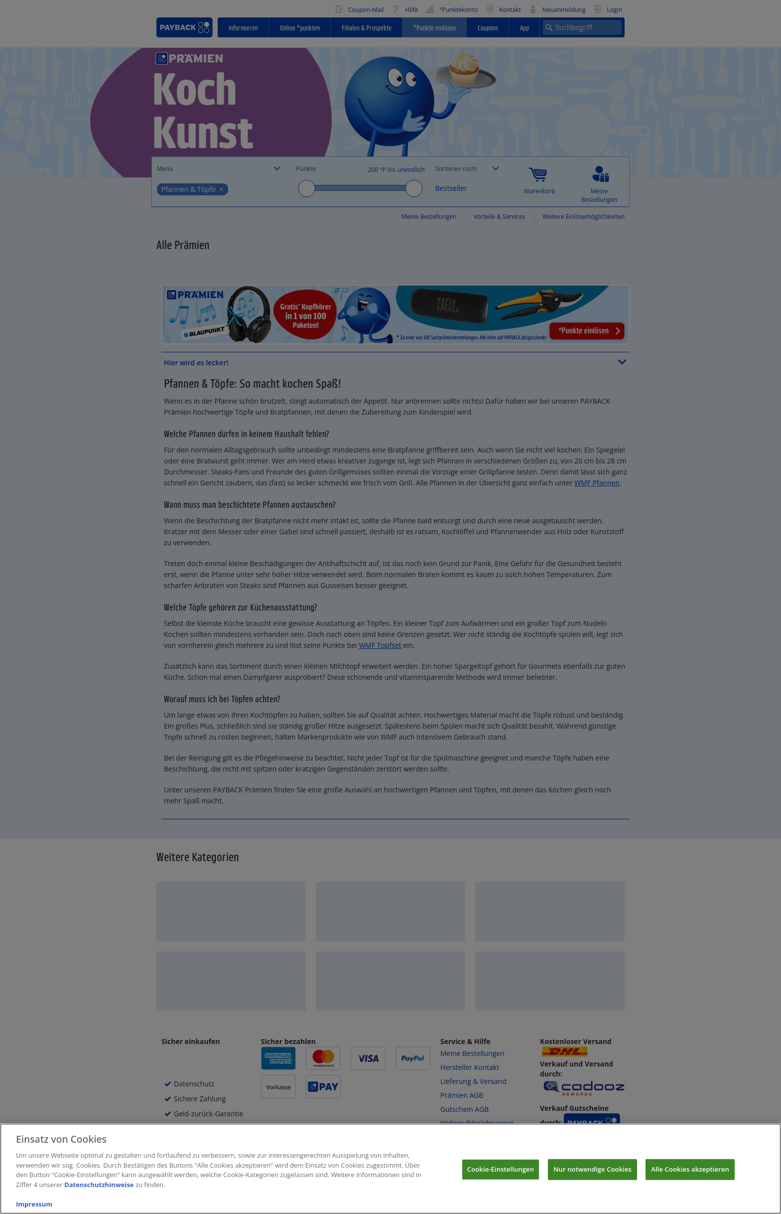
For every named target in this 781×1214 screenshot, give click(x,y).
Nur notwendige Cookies (592, 1174)
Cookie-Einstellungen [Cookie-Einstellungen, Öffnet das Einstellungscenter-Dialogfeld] (500, 1174)
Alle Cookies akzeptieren (690, 1174)
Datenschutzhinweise (99, 1190)
